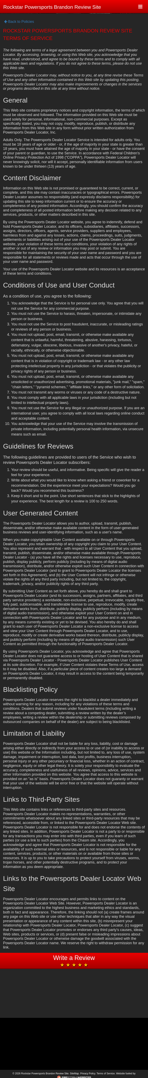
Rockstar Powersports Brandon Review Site (52, 7)
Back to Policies (19, 22)
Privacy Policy (87, 1073)
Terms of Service (105, 1073)
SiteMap (74, 1073)
